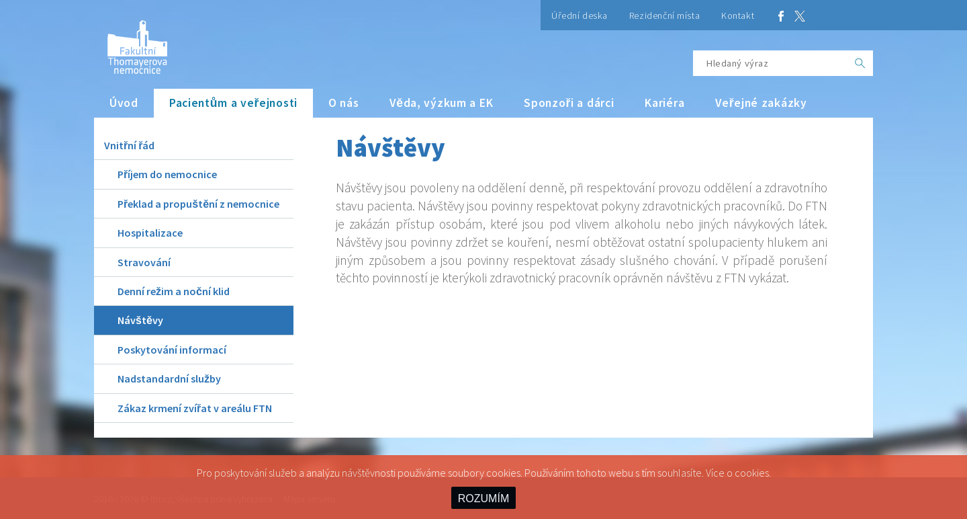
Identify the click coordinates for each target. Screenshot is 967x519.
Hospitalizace (150, 232)
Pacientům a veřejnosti (233, 102)
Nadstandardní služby (169, 378)
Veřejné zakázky (761, 102)
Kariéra (664, 102)
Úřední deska (579, 15)
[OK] (860, 63)
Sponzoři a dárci (569, 102)
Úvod (123, 102)
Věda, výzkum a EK (441, 102)
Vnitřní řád (129, 145)
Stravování (144, 262)
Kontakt (737, 15)
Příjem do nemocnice (167, 174)
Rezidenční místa (664, 15)
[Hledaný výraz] (770, 63)
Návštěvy (140, 320)
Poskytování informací (172, 349)
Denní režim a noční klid (174, 291)
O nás (343, 102)
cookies (752, 472)
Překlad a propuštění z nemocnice (198, 203)
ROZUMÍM (483, 498)
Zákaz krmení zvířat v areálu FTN (195, 408)
